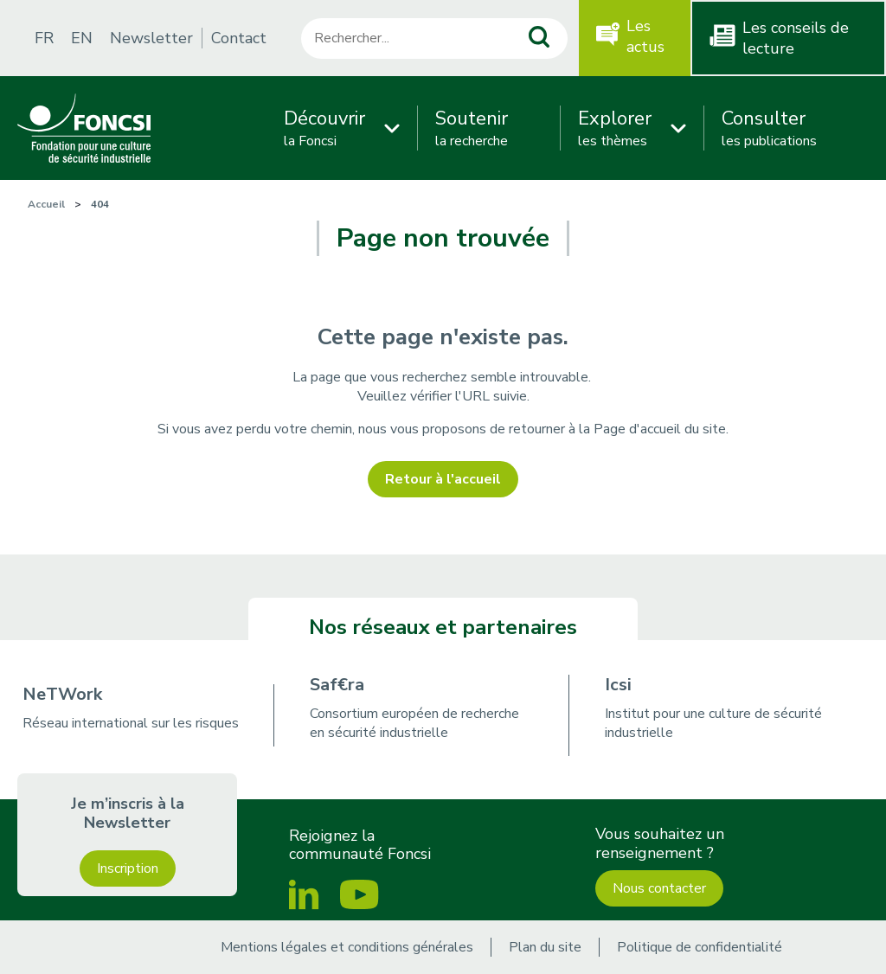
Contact (238, 38)
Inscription (127, 868)
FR (44, 38)
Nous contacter (659, 888)
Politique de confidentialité (699, 947)
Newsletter (151, 38)
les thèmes (615, 128)
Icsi (618, 684)
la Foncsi (324, 128)
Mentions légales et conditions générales (347, 947)
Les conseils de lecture (795, 38)
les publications (769, 128)
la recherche (471, 128)
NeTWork (62, 694)
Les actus (645, 36)
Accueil (46, 204)
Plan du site (545, 947)
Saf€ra (337, 684)
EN (82, 38)
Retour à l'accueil (443, 479)
